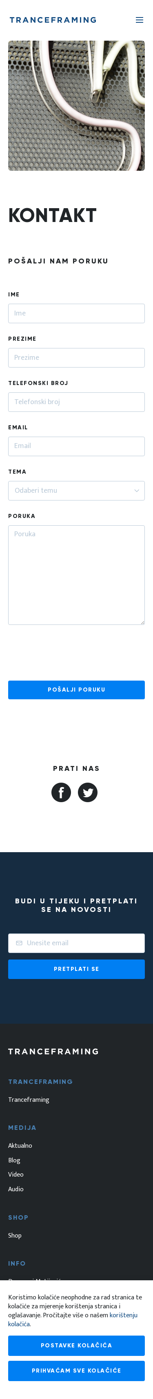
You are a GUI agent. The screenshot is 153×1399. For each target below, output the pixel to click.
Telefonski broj (38, 383)
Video (16, 1175)
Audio (16, 1189)
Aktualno (20, 1146)
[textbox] (37, 490)
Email (18, 427)
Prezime (22, 338)
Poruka (21, 516)
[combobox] (76, 490)
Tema (17, 471)
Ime (14, 294)
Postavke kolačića (77, 1345)
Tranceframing (28, 1100)
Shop (15, 1236)
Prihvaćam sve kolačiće (77, 1370)
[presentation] (70, 652)
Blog (14, 1160)
